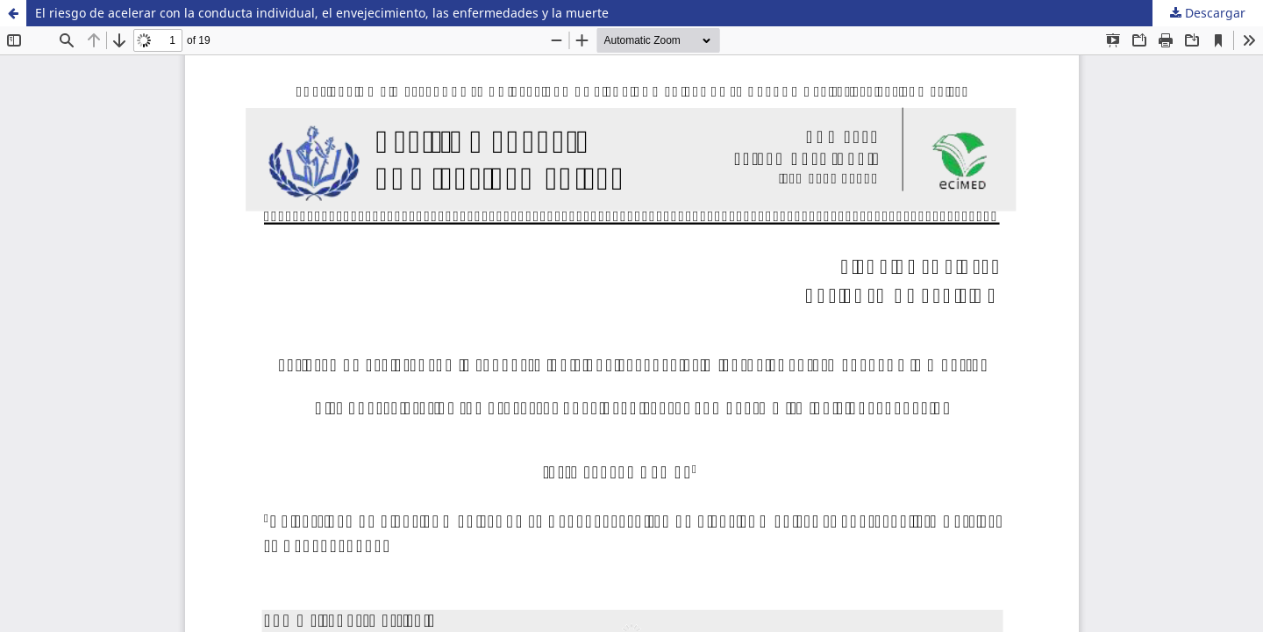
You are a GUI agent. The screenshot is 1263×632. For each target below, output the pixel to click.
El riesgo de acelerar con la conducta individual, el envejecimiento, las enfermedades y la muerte (322, 12)
